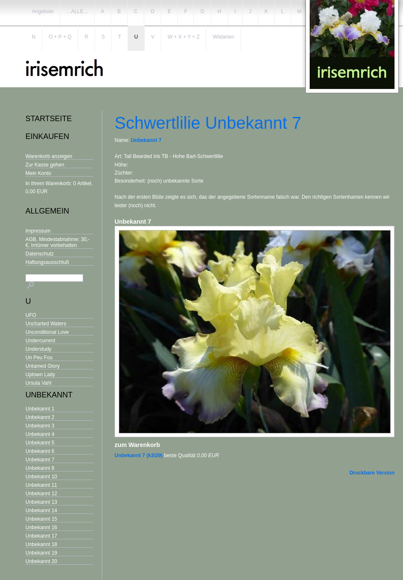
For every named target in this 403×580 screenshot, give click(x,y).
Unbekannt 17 (41, 536)
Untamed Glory (42, 366)
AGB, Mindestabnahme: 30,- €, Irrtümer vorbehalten (57, 242)
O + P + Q (60, 37)
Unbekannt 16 (41, 527)
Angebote (42, 11)
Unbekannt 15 (41, 519)
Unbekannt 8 (39, 468)
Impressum (37, 231)
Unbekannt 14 (41, 510)
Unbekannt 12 (41, 494)
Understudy (38, 349)
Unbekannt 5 (39, 443)
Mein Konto (38, 173)
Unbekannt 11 (41, 485)
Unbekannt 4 (39, 434)
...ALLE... (77, 11)
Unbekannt (49, 395)
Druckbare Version (372, 473)
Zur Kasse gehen (44, 165)
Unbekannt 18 (41, 544)
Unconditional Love (47, 332)
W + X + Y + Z (183, 37)
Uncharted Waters (45, 324)
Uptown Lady (40, 374)
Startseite (48, 118)
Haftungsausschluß (47, 262)
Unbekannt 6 (39, 451)
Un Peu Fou (39, 358)
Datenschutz (39, 254)
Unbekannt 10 (41, 477)
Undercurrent (40, 341)
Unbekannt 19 (41, 553)
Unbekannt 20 (41, 561)
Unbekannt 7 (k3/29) (138, 455)
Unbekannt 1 (39, 409)
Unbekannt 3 (39, 426)
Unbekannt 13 (41, 502)
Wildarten (223, 37)
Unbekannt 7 (39, 460)
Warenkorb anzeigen (48, 156)
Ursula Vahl (38, 383)
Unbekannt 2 (39, 417)
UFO (30, 315)
